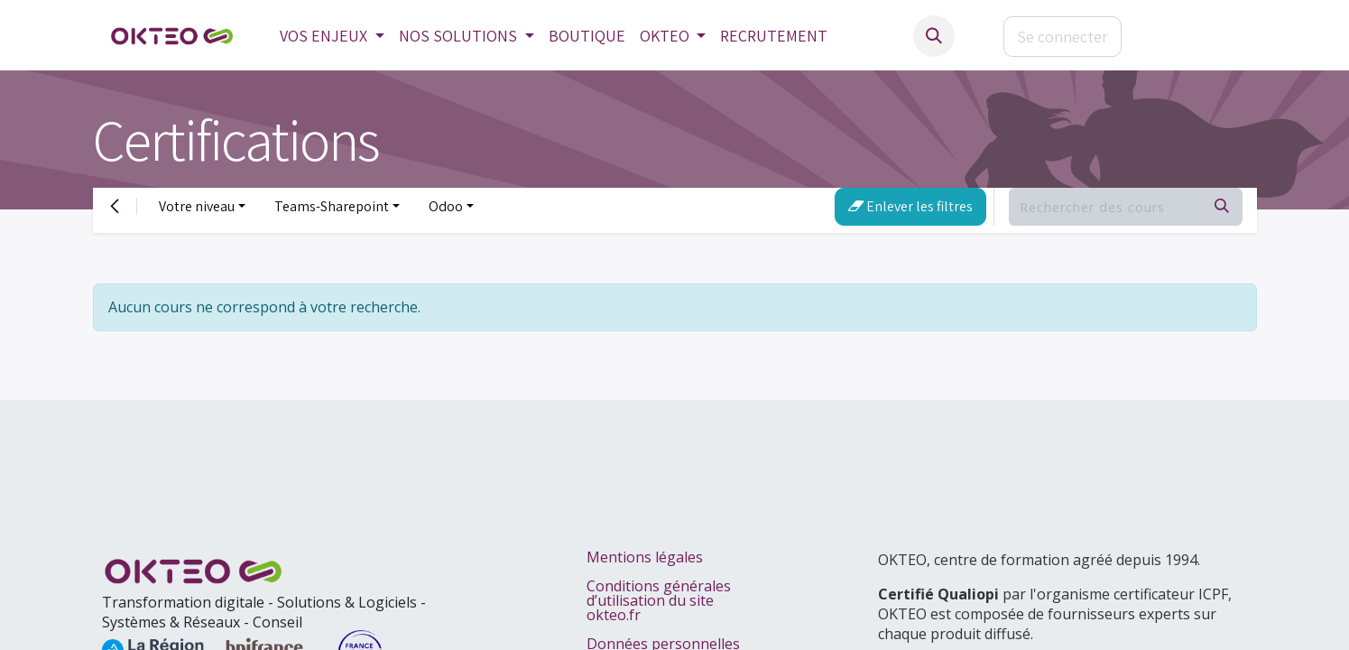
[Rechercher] (1222, 207)
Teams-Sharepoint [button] (331, 206)
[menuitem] (332, 36)
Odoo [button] (446, 206)
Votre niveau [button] (197, 206)
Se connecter (1062, 36)
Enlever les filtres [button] (910, 206)
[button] (934, 36)
